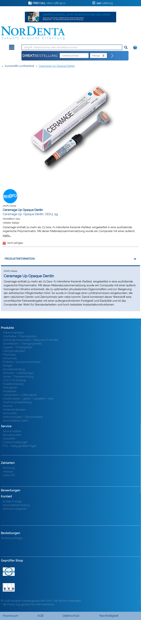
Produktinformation (20, 258)
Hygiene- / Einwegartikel (17, 347)
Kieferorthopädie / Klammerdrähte (23, 416)
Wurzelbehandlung (14, 369)
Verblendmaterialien (14, 409)
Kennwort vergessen (15, 508)
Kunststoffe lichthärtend (19, 66)
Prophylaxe (9, 354)
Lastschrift (9, 475)
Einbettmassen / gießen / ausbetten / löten (28, 398)
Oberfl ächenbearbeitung (17, 402)
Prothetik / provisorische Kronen (22, 361)
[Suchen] (126, 47)
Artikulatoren (10, 387)
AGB (40, 615)
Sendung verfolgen (12, 538)
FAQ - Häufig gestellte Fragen (20, 445)
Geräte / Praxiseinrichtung (18, 376)
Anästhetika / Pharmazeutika (19, 336)
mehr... (7, 235)
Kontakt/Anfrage (12, 501)
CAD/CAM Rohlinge (14, 380)
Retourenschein (12, 434)
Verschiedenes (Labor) (15, 420)
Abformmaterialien (13, 332)
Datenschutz (71, 615)
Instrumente (10, 358)
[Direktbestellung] (112, 56)
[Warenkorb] (135, 47)
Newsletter (9, 438)
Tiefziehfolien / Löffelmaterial (20, 394)
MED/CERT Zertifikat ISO (9, 571)
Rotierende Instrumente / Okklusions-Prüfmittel (30, 339)
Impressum (10, 615)
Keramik (7, 405)
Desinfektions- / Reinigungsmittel (22, 343)
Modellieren (9, 391)
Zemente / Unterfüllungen (18, 372)
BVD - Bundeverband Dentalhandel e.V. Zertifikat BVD (9, 587)
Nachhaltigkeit (108, 615)
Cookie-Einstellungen (15, 442)
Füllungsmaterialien (14, 350)
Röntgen (7, 365)
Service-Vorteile (12, 431)
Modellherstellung (13, 383)
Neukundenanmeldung (16, 505)
